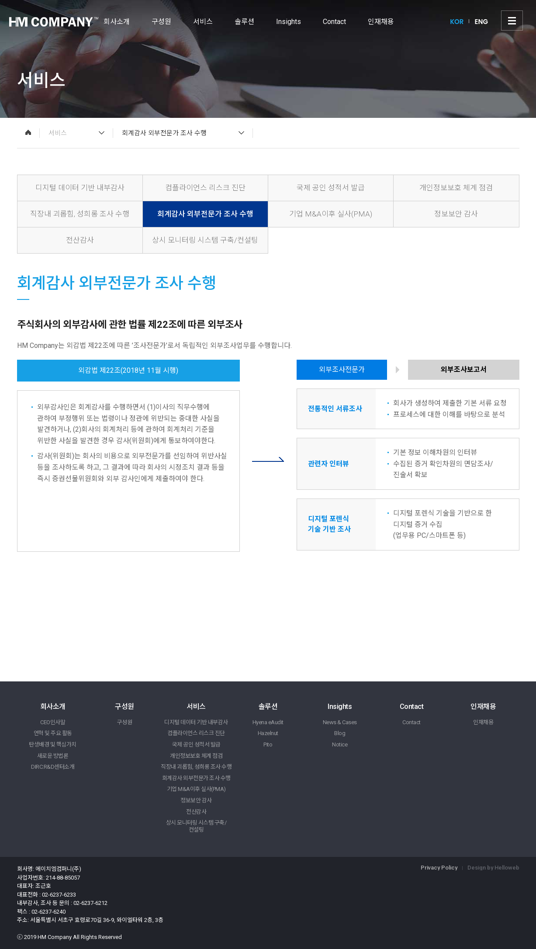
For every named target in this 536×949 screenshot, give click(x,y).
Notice (339, 744)
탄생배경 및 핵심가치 (52, 744)
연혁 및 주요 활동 (53, 733)
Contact (334, 21)
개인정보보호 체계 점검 (456, 187)
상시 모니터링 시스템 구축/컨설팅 (205, 240)
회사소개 (117, 21)
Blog (339, 733)
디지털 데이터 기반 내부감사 (79, 187)
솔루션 (244, 21)
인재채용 (381, 21)
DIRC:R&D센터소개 (52, 766)
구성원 (161, 21)
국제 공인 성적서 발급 (331, 187)
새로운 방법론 (53, 756)
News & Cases (340, 722)
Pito (267, 744)
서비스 (203, 21)
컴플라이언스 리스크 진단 (205, 187)
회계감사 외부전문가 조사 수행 (205, 214)
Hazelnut (268, 733)
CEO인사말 (52, 722)
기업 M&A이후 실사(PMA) (330, 214)
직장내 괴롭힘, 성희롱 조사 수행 (79, 214)
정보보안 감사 (456, 214)
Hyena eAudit (268, 722)
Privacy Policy (439, 867)
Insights (288, 21)
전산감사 (80, 240)
